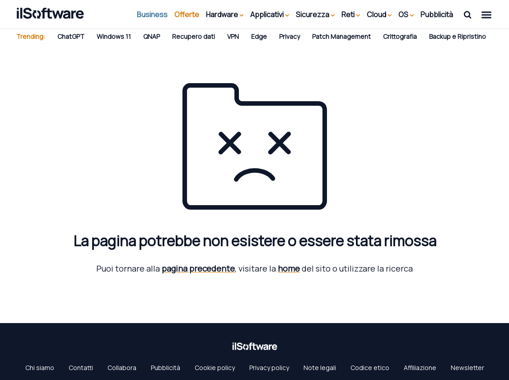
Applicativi (269, 14)
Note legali (320, 367)
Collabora (121, 367)
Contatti (81, 367)
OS (406, 14)
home (289, 268)
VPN (233, 36)
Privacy (289, 36)
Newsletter (467, 367)
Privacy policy (269, 367)
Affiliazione (420, 367)
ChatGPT (70, 36)
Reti (350, 14)
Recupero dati (193, 36)
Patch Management (341, 36)
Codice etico (369, 367)
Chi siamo (39, 367)
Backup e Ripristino (457, 36)
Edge (259, 36)
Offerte (186, 14)
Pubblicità (436, 14)
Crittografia (400, 36)
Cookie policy (215, 367)
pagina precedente (198, 268)
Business (152, 14)
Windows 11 (114, 36)
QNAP (151, 36)
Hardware (224, 14)
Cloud (379, 14)
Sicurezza (315, 14)
